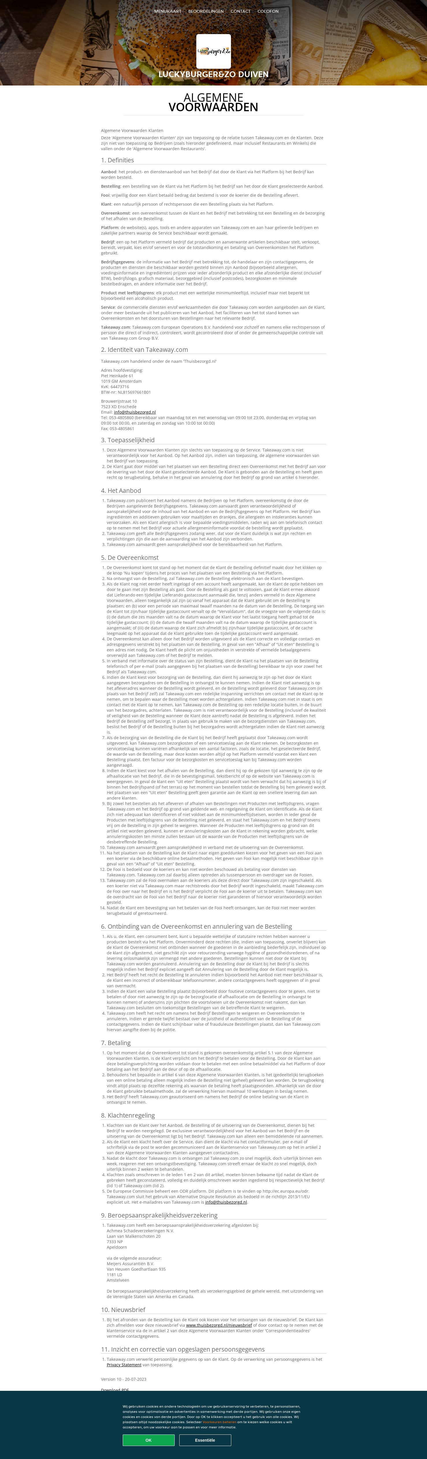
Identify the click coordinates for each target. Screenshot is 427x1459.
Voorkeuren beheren (219, 1422)
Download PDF (115, 1390)
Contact (241, 11)
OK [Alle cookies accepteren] (149, 1440)
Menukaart (167, 11)
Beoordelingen (206, 11)
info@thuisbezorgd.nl (135, 412)
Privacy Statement (124, 1364)
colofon (268, 11)
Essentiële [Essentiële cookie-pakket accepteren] (205, 1440)
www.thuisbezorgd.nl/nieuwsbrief (219, 1325)
